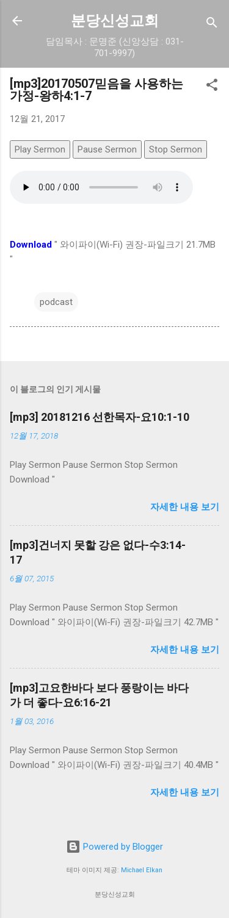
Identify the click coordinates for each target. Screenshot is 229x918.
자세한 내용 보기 (184, 506)
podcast (56, 301)
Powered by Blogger (114, 846)
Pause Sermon (107, 149)
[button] (212, 86)
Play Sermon (40, 149)
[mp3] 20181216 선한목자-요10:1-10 (99, 417)
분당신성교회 (115, 20)
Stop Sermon (175, 149)
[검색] (212, 24)
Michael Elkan (141, 870)
